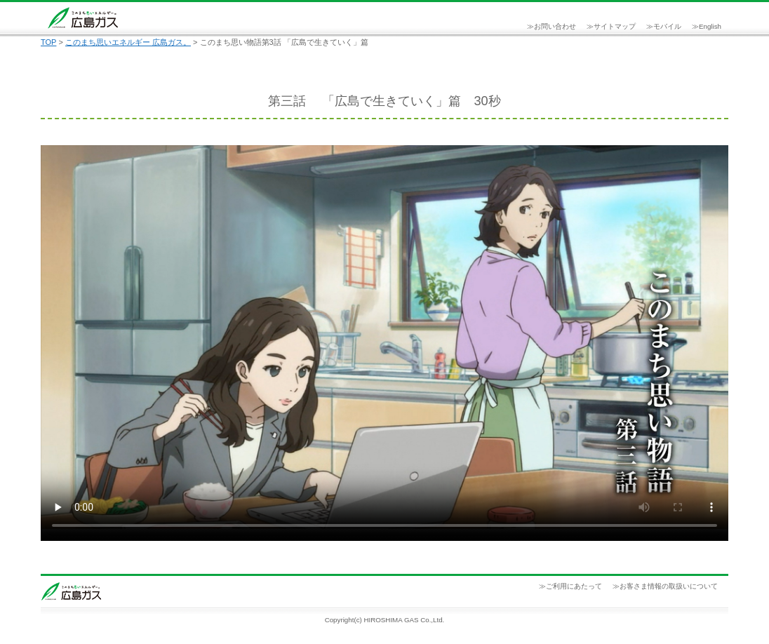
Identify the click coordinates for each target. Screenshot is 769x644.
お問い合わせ (555, 26)
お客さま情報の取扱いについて (669, 586)
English (710, 26)
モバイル (667, 26)
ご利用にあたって (574, 586)
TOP (48, 42)
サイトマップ (615, 26)
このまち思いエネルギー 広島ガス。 (128, 42)
